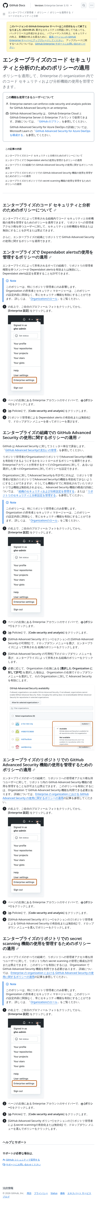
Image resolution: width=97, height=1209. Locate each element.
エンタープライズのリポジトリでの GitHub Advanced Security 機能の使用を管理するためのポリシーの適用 (48, 764)
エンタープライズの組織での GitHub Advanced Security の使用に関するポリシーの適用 (47, 435)
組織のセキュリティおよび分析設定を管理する (46, 491)
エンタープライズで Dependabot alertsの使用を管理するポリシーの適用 (48, 254)
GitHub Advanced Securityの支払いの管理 (30, 450)
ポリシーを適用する (60, 12)
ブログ (6, 1196)
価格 (62, 1193)
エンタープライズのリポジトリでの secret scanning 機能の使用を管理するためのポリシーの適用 (47, 943)
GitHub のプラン (49, 121)
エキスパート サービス (79, 1193)
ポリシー (41, 12)
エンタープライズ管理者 (21, 12)
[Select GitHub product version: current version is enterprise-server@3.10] (53, 5)
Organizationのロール (44, 299)
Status (54, 1193)
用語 (29, 1193)
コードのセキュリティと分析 (23, 15)
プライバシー (41, 1193)
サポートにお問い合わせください (22, 1164)
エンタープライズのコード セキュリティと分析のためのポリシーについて (46, 207)
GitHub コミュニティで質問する (21, 1159)
